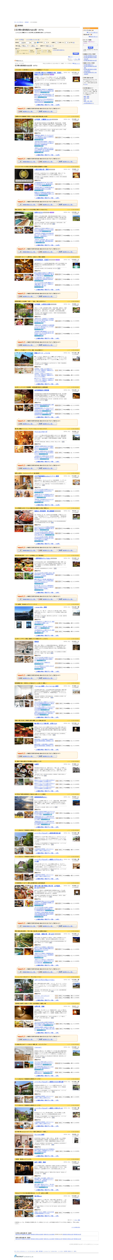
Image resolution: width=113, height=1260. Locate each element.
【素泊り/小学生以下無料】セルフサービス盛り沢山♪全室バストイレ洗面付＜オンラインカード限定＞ (44, 813)
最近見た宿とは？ (94, 36)
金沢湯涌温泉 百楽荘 (41, 260)
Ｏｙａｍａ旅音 (39, 1134)
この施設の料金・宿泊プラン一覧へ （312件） (47, 505)
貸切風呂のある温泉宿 (25, 1234)
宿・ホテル (17, 1251)
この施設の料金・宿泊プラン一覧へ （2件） (47, 749)
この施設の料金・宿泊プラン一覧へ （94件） (47, 919)
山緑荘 (36, 764)
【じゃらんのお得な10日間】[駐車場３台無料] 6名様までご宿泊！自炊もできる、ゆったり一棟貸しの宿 (44, 1024)
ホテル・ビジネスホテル (22, 50)
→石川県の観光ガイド (88, 103)
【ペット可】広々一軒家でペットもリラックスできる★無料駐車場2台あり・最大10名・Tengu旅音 (44, 703)
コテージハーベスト (39, 997)
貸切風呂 (27, 22)
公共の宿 (32, 51)
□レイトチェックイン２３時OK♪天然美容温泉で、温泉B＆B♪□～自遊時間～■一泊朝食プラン (44, 528)
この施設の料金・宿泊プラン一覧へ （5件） (47, 791)
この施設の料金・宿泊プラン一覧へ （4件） (47, 717)
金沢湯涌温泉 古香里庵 (41, 390)
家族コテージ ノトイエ (42, 353)
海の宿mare (38, 1196)
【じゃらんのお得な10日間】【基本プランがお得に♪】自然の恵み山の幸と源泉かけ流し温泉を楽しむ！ (44, 533)
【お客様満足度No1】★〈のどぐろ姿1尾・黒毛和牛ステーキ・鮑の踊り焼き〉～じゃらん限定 (43, 184)
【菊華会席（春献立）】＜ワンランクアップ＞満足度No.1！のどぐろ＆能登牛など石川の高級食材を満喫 (44, 137)
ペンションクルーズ (40, 431)
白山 (85, 99)
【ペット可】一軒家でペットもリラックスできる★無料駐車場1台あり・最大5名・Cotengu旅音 (44, 708)
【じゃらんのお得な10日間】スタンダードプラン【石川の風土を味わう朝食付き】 (43, 659)
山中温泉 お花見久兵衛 (42, 304)
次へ (76, 59)
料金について (77, 63)
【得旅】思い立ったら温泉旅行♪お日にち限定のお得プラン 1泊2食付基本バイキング (44, 496)
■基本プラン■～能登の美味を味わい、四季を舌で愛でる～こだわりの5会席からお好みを (44, 96)
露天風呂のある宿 (77, 1234)
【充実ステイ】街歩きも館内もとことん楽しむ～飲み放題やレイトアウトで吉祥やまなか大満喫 (43, 230)
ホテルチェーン (23, 1251)
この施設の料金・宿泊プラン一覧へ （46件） (47, 198)
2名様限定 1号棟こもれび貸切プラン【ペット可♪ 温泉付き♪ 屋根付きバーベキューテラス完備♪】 (43, 370)
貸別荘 (31, 50)
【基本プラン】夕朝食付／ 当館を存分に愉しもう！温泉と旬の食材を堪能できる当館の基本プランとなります (44, 948)
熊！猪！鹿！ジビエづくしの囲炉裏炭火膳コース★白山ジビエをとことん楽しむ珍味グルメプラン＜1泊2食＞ (43, 587)
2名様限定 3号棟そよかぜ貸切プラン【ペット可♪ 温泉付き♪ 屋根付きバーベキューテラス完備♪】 (43, 375)
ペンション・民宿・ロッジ (23, 53)
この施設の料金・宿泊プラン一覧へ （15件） (47, 671)
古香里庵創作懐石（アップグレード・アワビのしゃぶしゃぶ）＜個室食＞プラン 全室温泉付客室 (44, 410)
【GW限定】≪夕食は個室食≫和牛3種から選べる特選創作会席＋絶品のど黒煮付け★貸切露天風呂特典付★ (44, 914)
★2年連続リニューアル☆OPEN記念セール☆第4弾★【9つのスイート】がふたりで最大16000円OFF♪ (44, 101)
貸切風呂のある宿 (58, 1238)
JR (51, 1251)
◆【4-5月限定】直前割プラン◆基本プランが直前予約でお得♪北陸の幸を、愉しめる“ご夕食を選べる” (44, 274)
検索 (90, 47)
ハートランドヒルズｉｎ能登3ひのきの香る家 (48, 1082)
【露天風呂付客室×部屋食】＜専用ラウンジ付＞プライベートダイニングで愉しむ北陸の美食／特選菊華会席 (44, 143)
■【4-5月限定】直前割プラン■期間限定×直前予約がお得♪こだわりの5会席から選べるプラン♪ (44, 91)
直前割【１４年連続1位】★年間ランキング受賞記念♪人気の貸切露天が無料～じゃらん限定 (44, 194)
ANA (56, 1251)
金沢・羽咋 (86, 98)
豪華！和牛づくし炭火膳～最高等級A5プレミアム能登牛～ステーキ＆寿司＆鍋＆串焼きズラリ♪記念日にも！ (44, 581)
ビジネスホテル (31, 1251)
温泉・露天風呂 (39, 1251)
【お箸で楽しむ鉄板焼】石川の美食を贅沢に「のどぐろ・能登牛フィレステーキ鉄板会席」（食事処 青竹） (43, 235)
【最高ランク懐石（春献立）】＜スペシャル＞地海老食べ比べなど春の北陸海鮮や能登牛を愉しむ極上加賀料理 (43, 149)
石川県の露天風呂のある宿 (90, 60)
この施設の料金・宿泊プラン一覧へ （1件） (47, 853)
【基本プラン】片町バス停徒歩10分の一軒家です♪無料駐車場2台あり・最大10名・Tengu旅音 (44, 713)
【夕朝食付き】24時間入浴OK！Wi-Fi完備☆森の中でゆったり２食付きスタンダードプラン (43, 457)
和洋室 (49, 51)
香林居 (36, 641)
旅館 (18, 51)
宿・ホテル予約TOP (19, 22)
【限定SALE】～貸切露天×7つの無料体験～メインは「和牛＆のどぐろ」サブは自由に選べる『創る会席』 (44, 326)
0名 (74, 42)
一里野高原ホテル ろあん (42, 558)
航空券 (65, 1251)
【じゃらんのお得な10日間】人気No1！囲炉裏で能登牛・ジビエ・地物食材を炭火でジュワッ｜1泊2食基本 (44, 574)
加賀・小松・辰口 (88, 101)
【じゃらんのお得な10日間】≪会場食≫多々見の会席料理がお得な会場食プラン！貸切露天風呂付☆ (43, 909)
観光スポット (91, 41)
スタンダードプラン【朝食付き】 (42, 662)
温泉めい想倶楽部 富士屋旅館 (44, 511)
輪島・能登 (86, 96)
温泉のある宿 (18, 1234)
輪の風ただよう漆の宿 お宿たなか (45, 723)
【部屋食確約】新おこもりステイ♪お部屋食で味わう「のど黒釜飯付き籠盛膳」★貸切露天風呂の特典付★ (44, 903)
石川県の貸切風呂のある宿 (90, 55)
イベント (85, 42)
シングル (39, 50)
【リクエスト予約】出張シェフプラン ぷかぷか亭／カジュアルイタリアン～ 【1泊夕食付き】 (43, 1063)
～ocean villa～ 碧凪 (40, 607)
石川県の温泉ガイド (88, 64)
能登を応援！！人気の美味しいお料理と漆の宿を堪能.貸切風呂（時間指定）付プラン (44, 741)
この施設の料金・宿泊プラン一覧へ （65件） (47, 592)
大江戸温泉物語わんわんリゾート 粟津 (46, 476)
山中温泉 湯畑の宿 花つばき (44, 934)
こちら (85, 84)
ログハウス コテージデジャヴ (41, 995)
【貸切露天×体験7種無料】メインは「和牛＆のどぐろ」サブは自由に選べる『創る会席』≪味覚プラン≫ (44, 333)
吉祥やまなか (38, 212)
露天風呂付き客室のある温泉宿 (37, 1234)
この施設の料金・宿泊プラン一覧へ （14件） (47, 417)
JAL (53, 1251)
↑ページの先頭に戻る (76, 1227)
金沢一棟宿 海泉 (40, 1162)
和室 (49, 50)
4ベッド (44, 51)
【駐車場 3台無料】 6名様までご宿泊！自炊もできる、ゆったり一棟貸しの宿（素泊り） (44, 1029)
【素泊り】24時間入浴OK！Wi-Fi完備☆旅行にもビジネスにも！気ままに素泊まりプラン (43, 453)
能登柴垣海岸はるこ (40, 797)
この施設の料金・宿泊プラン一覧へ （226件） (47, 245)
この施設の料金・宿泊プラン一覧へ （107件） (47, 289)
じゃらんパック (47, 1251)
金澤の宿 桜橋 (39, 1006)
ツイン (38, 51)
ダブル (38, 53)
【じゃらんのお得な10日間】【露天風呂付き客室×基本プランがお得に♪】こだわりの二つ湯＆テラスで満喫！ (44, 538)
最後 (79, 59)
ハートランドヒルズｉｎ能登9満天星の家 (47, 833)
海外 (75, 1251)
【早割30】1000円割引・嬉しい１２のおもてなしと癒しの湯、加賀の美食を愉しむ (44, 241)
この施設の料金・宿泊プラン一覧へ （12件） (47, 461)
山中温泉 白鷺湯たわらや (42, 119)
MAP (48, 85)
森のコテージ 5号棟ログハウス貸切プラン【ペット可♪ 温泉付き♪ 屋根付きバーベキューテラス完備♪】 (44, 380)
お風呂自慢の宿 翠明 (41, 169)
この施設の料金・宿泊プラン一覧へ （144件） (47, 155)
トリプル (45, 50)
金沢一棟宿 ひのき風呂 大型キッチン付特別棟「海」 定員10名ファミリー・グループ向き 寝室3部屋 (43, 1179)
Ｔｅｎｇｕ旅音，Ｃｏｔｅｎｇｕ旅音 (46, 686)
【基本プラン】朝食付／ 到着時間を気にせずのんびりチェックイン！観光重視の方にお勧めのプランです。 (44, 955)
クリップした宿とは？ (93, 32)
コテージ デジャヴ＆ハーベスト (44, 980)
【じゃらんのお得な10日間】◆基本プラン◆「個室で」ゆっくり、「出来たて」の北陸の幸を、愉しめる (43, 284)
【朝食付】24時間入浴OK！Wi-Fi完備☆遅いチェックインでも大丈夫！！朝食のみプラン (43, 448)
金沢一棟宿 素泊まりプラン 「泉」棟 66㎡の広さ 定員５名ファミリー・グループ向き (44, 1186)
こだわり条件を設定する (58, 50)
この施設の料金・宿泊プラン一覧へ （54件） (47, 338)
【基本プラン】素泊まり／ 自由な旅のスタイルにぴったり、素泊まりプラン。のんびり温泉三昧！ (44, 961)
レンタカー (61, 1251)
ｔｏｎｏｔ (37, 1047)
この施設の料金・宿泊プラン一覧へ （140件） (47, 543)
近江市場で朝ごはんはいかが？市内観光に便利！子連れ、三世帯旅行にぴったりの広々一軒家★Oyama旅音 (44, 1150)
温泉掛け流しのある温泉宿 (49, 1234)
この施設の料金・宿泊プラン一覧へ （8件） (47, 827)
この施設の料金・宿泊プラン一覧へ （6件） (47, 635)
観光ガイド (70, 1251)
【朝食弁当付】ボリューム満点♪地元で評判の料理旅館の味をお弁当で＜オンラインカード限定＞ (44, 818)
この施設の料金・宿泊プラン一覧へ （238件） (47, 104)
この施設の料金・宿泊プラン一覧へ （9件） (47, 384)
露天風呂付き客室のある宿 (68, 1234)
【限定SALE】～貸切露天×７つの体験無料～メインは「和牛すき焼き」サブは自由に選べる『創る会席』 (44, 320)
